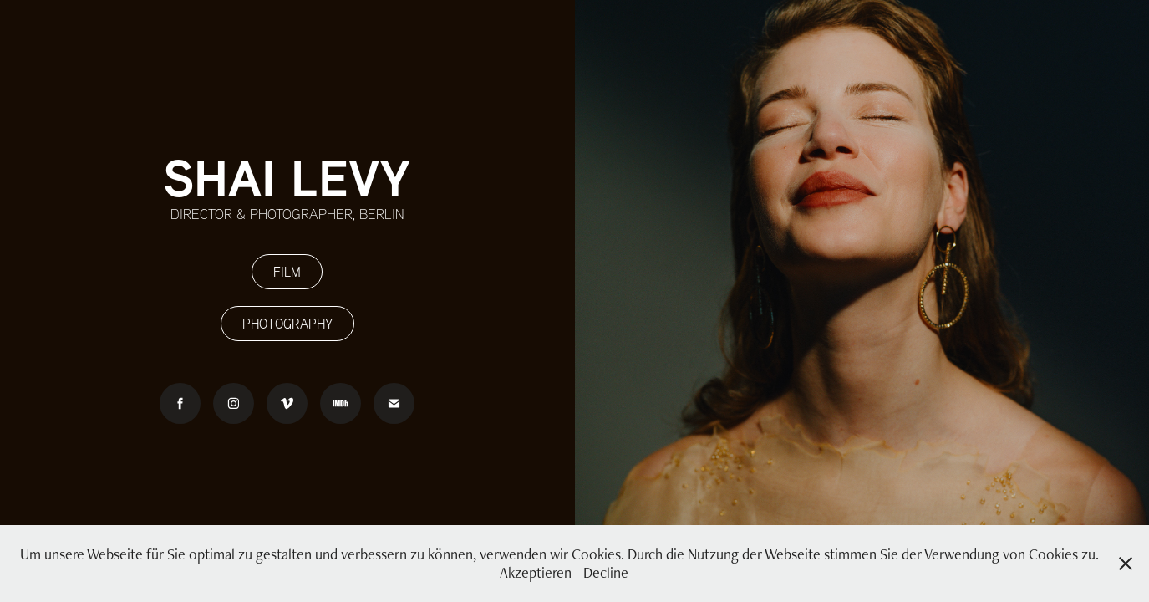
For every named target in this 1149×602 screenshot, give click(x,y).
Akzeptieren (536, 572)
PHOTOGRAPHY (287, 323)
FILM (287, 271)
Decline (605, 572)
